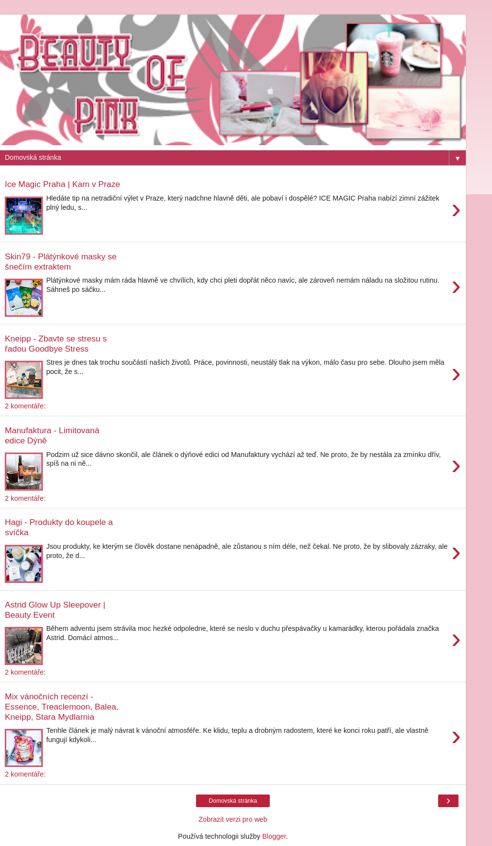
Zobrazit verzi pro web (232, 819)
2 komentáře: (25, 406)
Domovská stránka (233, 800)
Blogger (274, 836)
